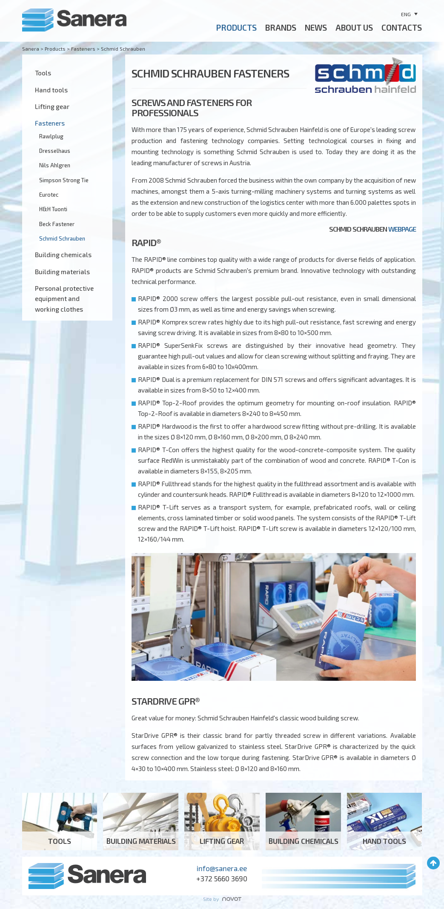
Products (236, 27)
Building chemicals (63, 254)
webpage (402, 229)
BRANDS (280, 27)
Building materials (62, 271)
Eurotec (48, 194)
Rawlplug (51, 136)
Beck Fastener (56, 224)
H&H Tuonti (53, 209)
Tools (43, 73)
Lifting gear (52, 106)
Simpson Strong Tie (64, 180)
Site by (222, 899)
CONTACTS (401, 27)
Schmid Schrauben (62, 238)
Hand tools (51, 90)
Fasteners (50, 123)
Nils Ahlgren (54, 165)
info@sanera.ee (222, 868)
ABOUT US (354, 27)
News (316, 27)
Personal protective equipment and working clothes (64, 298)
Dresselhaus (54, 150)
